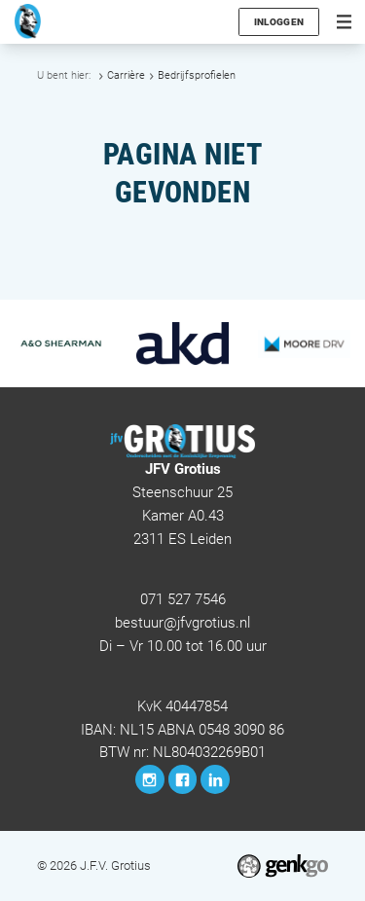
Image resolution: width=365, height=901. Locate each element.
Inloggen (279, 22)
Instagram (149, 779)
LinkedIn (215, 779)
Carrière (126, 75)
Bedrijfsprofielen (197, 75)
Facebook (183, 779)
